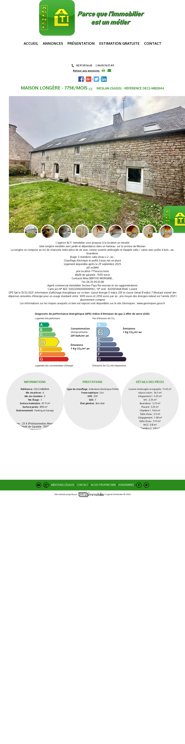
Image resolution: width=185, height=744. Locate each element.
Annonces (53, 43)
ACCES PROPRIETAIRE (103, 481)
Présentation (81, 43)
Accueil (31, 43)
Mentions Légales (62, 481)
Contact (152, 43)
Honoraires (126, 481)
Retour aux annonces (86, 70)
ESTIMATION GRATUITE (119, 43)
